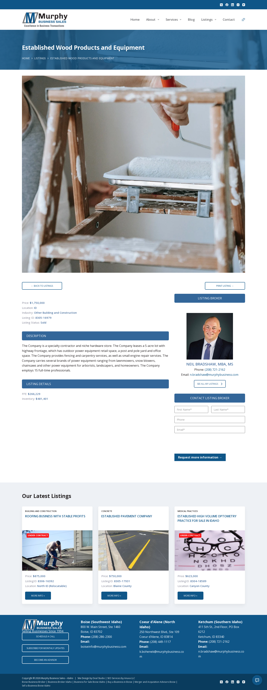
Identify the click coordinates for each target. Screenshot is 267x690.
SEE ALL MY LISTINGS (209, 383)
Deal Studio (99, 678)
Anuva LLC (129, 678)
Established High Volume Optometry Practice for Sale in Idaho (207, 518)
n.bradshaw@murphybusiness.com (214, 375)
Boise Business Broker (34, 681)
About (153, 19)
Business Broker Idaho (60, 681)
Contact (229, 19)
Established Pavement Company (126, 516)
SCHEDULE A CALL (45, 636)
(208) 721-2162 (215, 370)
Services (174, 19)
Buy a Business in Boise (120, 681)
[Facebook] (227, 4)
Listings (209, 19)
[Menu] (243, 19)
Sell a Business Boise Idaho (36, 685)
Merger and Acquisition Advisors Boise (155, 681)
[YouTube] (243, 4)
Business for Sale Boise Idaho (89, 681)
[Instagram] (238, 4)
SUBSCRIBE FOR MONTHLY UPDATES (45, 648)
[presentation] (202, 443)
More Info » (38, 595)
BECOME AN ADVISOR (45, 659)
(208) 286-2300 (101, 637)
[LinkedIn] (232, 4)
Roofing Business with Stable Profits (55, 516)
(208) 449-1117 (160, 642)
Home (135, 19)
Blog (191, 19)
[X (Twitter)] (221, 4)
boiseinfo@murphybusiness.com (103, 647)
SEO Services (113, 678)
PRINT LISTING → (225, 285)
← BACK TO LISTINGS (42, 285)
